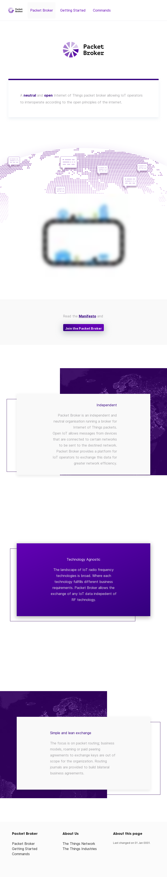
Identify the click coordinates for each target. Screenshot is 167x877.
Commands (102, 10)
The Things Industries (80, 849)
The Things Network (79, 843)
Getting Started (73, 10)
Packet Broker (41, 10)
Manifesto (87, 316)
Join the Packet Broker (83, 328)
